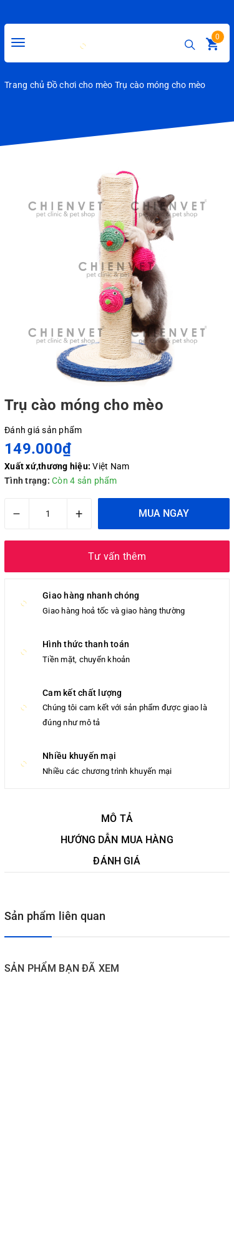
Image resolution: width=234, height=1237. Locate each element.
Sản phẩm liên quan (54, 915)
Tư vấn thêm (117, 556)
